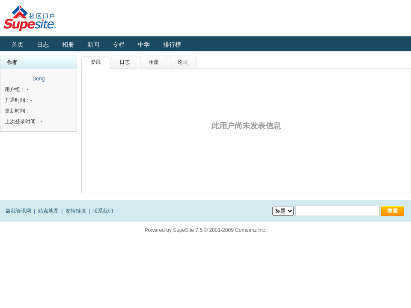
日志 (43, 44)
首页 (18, 44)
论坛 (183, 62)
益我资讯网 (18, 211)
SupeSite (183, 230)
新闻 (93, 44)
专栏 (119, 44)
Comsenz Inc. (250, 230)
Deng (39, 79)
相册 (68, 44)
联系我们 (102, 211)
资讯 (95, 62)
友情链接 (76, 211)
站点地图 (48, 211)
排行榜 (172, 44)
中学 (144, 44)
